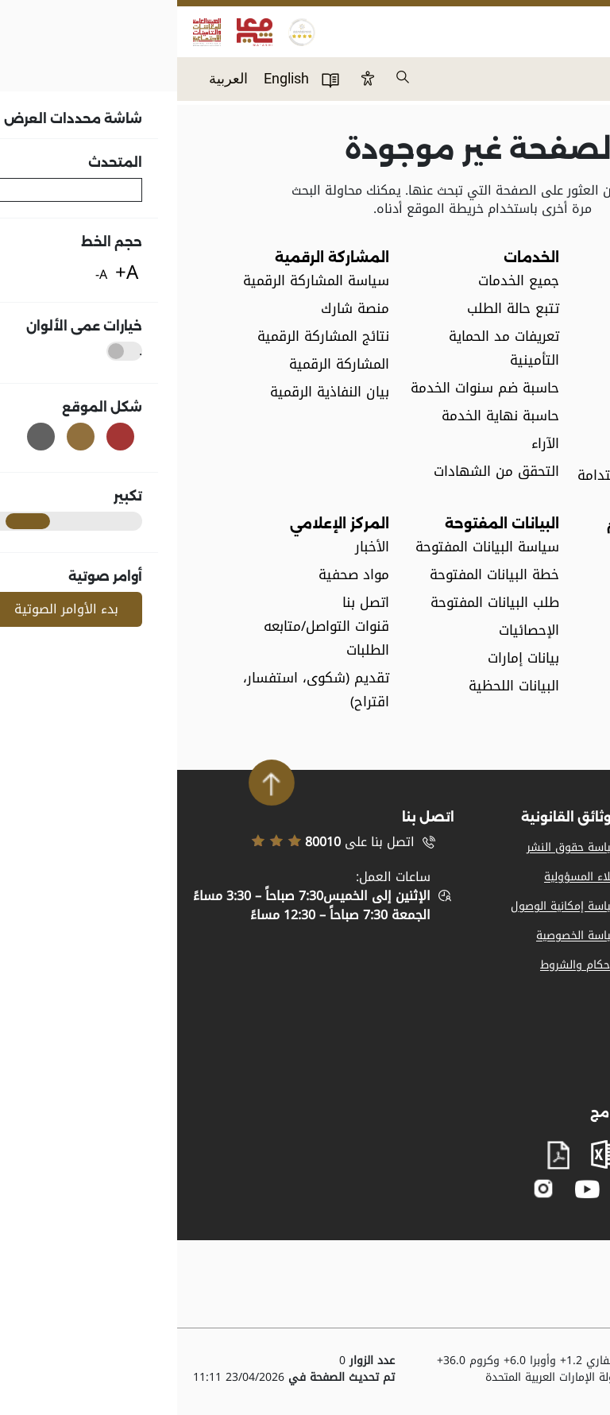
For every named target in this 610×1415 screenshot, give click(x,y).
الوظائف (527, 420)
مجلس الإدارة (511, 336)
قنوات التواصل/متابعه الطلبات (149, 638)
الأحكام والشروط (403, 965)
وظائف (577, 876)
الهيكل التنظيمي (499, 364)
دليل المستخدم (153, 79)
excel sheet (428, 1154)
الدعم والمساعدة (553, 965)
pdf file (381, 1156)
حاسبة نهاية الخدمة (323, 416)
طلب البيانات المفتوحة (317, 603)
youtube (410, 1189)
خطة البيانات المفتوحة (317, 575)
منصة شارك (178, 309)
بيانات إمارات (346, 658)
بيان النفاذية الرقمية (152, 392)
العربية (51, 78)
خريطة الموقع (560, 935)
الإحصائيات (352, 630)
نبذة (539, 281)
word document (480, 1154)
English (109, 78)
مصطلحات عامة (506, 392)
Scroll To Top (94, 783)
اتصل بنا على (155, 842)
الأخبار (195, 547)
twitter (457, 1188)
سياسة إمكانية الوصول (388, 906)
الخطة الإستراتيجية (496, 309)
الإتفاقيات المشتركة (492, 448)
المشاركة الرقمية (162, 364)
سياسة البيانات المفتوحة (310, 547)
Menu (581, 68)
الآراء (368, 444)
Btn (191, 78)
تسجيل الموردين (555, 906)
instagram (366, 1189)
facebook (488, 1189)
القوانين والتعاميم (497, 547)
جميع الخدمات (341, 281)
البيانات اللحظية (336, 686)
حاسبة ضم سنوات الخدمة (308, 388)
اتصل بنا (574, 994)
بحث (226, 78)
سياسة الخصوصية (401, 935)
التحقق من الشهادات (319, 471)
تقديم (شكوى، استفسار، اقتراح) (139, 690)
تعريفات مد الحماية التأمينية (327, 348)
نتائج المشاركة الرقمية (146, 336)
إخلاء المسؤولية (405, 876)
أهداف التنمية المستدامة (475, 475)
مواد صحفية (176, 575)
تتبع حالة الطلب (336, 309)
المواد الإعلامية (558, 847)
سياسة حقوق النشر (396, 847)
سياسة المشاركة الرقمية (139, 281)
